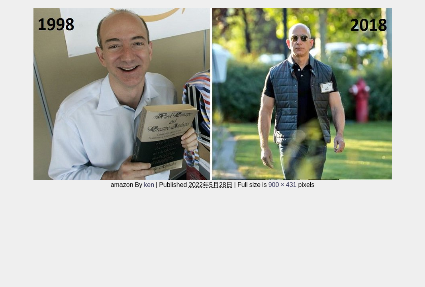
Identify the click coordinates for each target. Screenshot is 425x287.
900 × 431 (282, 184)
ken (149, 184)
